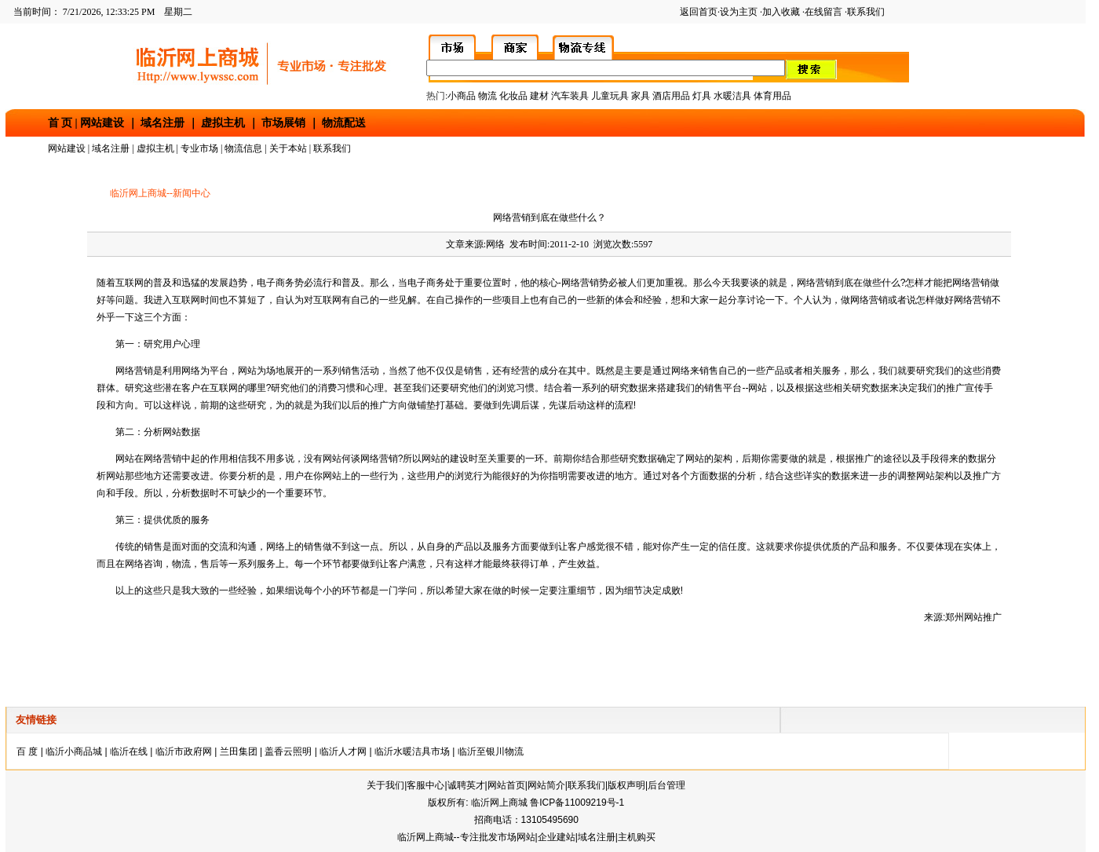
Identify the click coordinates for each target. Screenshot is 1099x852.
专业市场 (199, 148)
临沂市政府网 (183, 751)
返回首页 (698, 11)
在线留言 (823, 11)
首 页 (60, 123)
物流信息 (243, 148)
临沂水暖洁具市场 (412, 751)
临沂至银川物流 (491, 751)
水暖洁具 (732, 95)
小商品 (461, 95)
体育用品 (772, 95)
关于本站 (288, 148)
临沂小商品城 (74, 751)
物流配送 (344, 123)
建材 (539, 95)
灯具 (701, 95)
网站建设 (102, 123)
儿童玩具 (611, 95)
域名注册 (162, 123)
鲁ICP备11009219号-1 (577, 802)
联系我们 (866, 11)
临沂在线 (129, 751)
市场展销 (283, 123)
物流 (487, 95)
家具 (641, 95)
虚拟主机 (223, 123)
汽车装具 (570, 95)
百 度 (27, 751)
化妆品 (513, 95)
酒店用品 (671, 95)
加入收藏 (781, 11)
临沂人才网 (343, 751)
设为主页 (739, 11)
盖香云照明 (288, 751)
